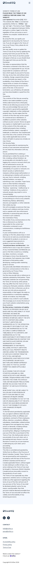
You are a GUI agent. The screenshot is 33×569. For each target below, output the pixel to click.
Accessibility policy (9, 542)
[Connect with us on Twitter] (8, 517)
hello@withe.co (8, 528)
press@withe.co (8, 531)
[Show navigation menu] (29, 3)
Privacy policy (7, 544)
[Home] (9, 3)
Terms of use (7, 547)
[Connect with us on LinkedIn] (4, 517)
